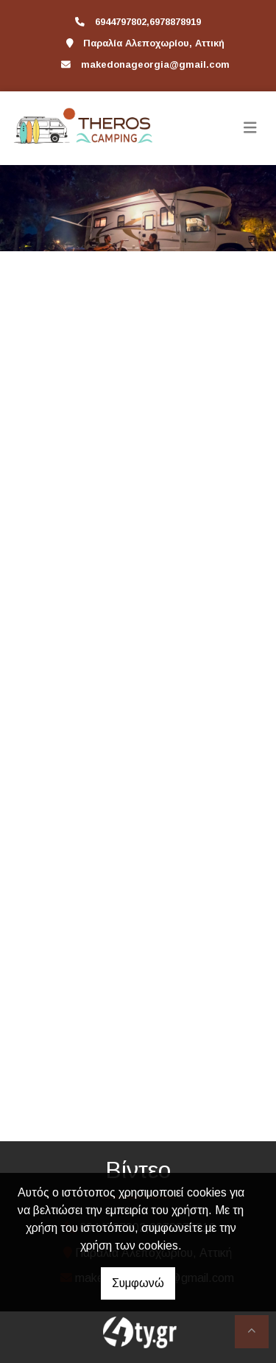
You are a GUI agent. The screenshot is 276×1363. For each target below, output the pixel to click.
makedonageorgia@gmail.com (155, 64)
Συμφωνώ (138, 1283)
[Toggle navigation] (250, 128)
